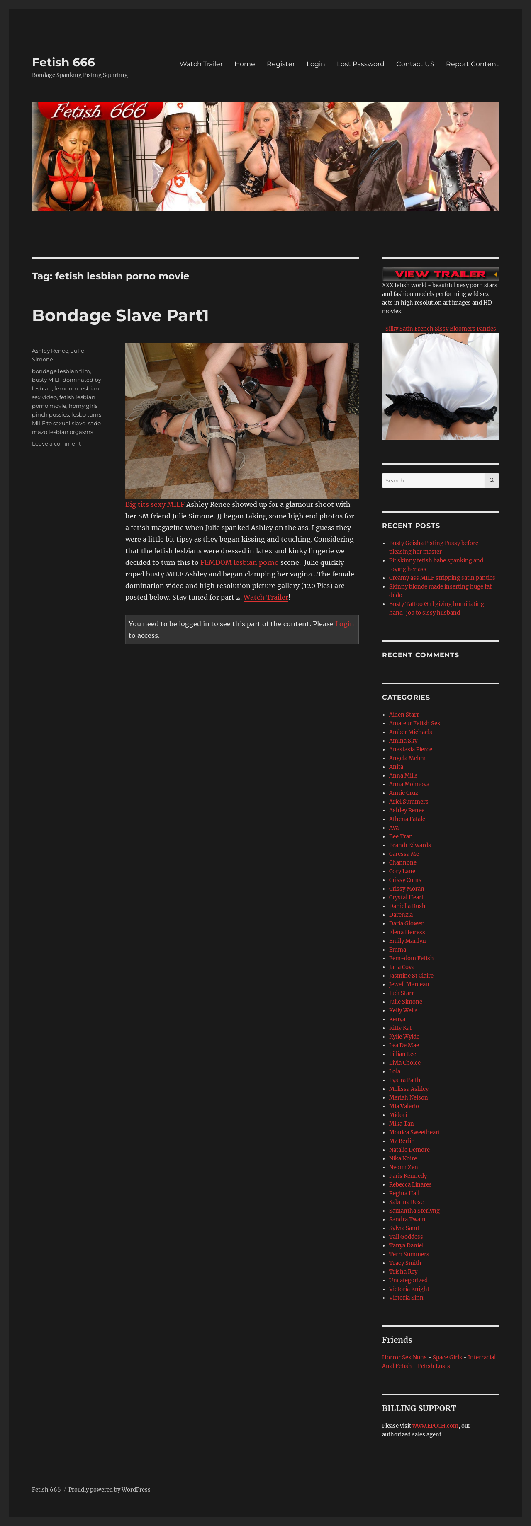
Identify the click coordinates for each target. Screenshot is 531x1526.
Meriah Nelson (408, 1097)
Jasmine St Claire (411, 975)
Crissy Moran (406, 888)
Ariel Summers (409, 801)
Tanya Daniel (406, 1245)
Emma (397, 949)
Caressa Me (404, 853)
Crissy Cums (405, 880)
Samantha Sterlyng (414, 1210)
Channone (403, 862)
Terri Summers (409, 1254)
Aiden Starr (404, 714)
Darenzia (401, 914)
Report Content (472, 64)
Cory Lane (402, 871)
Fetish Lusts (434, 1366)
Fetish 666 (63, 62)
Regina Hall (404, 1193)
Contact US (415, 64)
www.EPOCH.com (435, 1425)
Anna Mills (403, 775)
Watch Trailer (201, 64)
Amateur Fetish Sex (415, 723)
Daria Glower (406, 923)
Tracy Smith (405, 1263)
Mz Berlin (402, 1141)
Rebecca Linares (410, 1184)
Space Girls (447, 1357)
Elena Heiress (407, 932)
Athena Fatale (407, 819)
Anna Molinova (409, 784)
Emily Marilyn (407, 941)
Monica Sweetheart (414, 1132)
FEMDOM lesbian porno (239, 562)
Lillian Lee (402, 1054)
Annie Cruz (403, 793)
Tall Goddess (406, 1236)
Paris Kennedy (408, 1176)
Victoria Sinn (406, 1297)
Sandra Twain (407, 1219)
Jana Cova (401, 967)
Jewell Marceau (409, 984)
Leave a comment (56, 443)
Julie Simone (405, 1001)
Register (281, 64)
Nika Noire (403, 1158)
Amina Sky (403, 740)
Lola (394, 1071)
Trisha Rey (403, 1271)
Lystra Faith (405, 1080)
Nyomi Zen (403, 1167)
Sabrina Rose (406, 1202)
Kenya (397, 1019)
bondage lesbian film (61, 371)
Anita (396, 766)
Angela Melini (407, 758)
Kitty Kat (400, 1028)
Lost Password (361, 64)
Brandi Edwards (410, 845)
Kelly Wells (403, 1010)
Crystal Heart (406, 897)
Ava (394, 827)
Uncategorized (408, 1280)
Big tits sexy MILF (155, 504)
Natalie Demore (409, 1149)
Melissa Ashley (409, 1088)
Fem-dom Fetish (411, 958)
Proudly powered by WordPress (109, 1489)
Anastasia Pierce (410, 749)
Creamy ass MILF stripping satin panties (442, 577)
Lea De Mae (404, 1045)
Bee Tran (401, 836)
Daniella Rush (407, 906)
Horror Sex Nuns (404, 1357)
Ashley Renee (50, 350)
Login (316, 64)
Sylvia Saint (404, 1228)
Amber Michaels (410, 732)
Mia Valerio (404, 1106)
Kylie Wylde (404, 1036)
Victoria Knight (409, 1289)
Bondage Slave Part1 (120, 315)
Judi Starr (401, 993)
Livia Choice (405, 1062)
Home (244, 64)
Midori (398, 1115)
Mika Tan (401, 1123)
